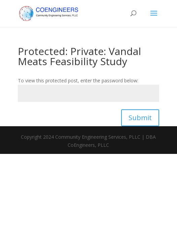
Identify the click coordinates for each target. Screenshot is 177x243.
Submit (140, 117)
